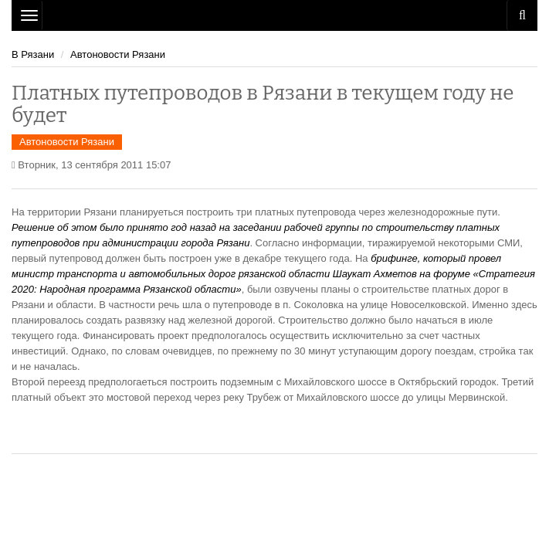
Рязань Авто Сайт (274, 15)
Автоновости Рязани (117, 54)
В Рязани (33, 54)
